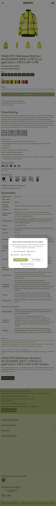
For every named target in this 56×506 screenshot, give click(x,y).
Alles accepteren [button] (21, 259)
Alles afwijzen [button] (36, 259)
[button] (28, 264)
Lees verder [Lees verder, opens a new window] (38, 247)
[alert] (28, 253)
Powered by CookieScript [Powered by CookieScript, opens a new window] (28, 266)
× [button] (45, 239)
